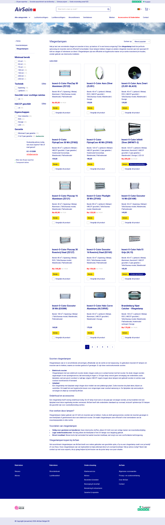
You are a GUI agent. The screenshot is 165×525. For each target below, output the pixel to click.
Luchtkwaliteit (54, 476)
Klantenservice (89, 471)
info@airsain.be (32, 154)
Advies (17, 476)
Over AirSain (123, 480)
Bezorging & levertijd (92, 484)
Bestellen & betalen (91, 480)
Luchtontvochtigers (41, 17)
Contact (146, 17)
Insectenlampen (21, 45)
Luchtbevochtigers (58, 17)
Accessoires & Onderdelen (129, 17)
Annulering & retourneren (93, 488)
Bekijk (56, 108)
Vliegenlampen (22, 49)
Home (18, 41)
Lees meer (53, 61)
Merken (112, 17)
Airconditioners (74, 17)
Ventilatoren (87, 17)
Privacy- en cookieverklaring (129, 476)
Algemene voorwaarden (127, 471)
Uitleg (44, 84)
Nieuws (17, 471)
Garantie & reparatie (91, 492)
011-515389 (31, 151)
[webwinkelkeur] (19, 508)
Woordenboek (54, 471)
